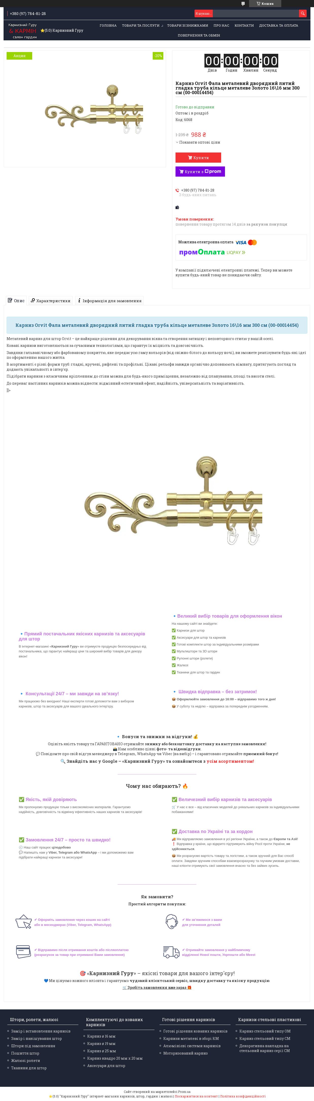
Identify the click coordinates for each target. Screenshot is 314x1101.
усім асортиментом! (230, 761)
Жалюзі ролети (25, 1060)
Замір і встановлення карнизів (41, 1031)
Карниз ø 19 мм (101, 1043)
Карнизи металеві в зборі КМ (191, 1038)
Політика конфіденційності (243, 1096)
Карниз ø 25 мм (101, 1050)
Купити (201, 157)
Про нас (221, 25)
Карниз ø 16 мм (101, 1036)
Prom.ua (184, 1092)
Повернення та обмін (199, 35)
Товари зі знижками (187, 25)
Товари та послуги (141, 25)
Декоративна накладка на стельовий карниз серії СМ (264, 1048)
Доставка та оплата (278, 25)
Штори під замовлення (33, 1045)
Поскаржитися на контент (196, 1096)
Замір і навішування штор (36, 1038)
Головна (108, 25)
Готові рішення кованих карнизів (195, 1031)
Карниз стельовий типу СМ (264, 1038)
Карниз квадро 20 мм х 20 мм (115, 1058)
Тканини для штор (29, 1067)
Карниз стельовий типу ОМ (265, 1031)
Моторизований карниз (185, 1053)
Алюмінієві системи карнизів (192, 1045)
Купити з (203, 171)
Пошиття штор (25, 1053)
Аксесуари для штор (106, 1065)
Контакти (244, 25)
